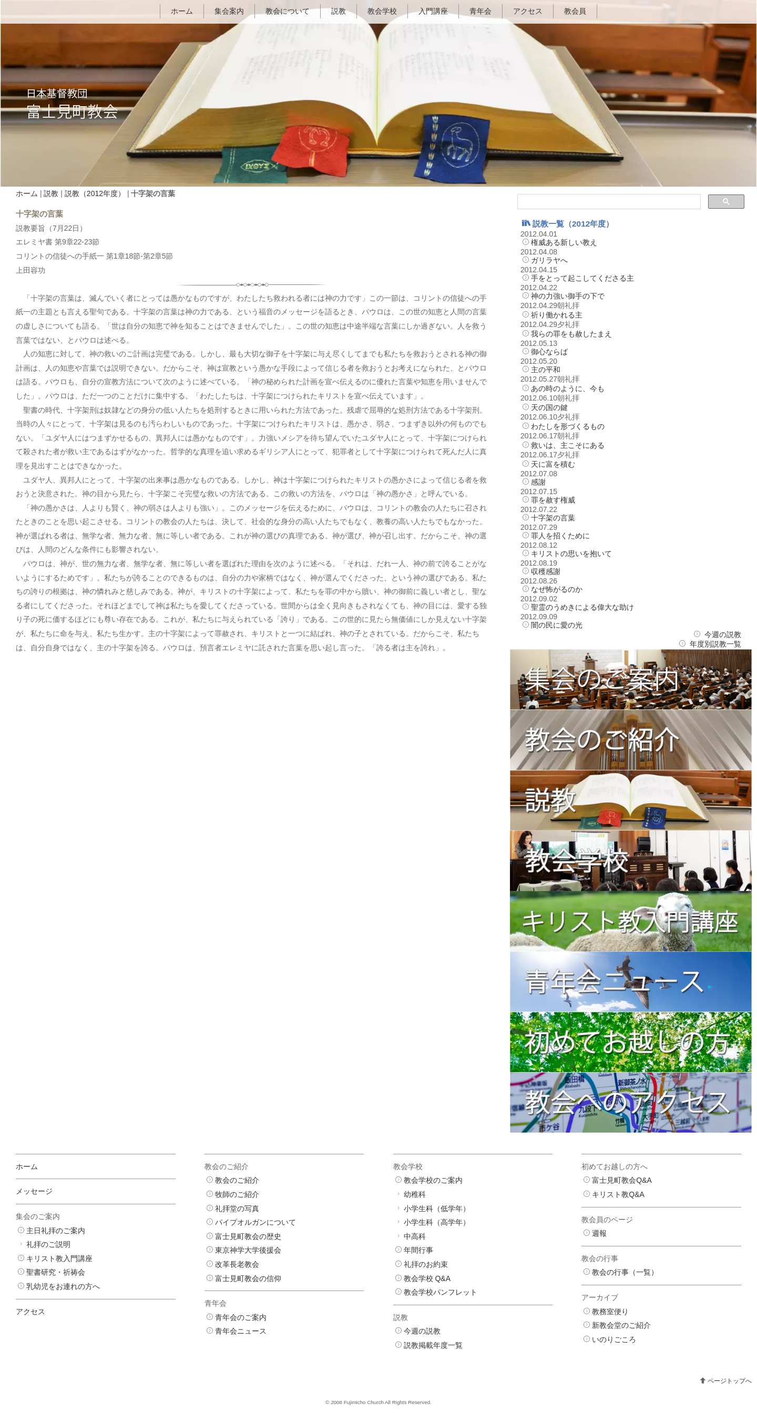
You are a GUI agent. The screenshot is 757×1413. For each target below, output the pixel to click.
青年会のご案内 (241, 1317)
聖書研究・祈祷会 (55, 1272)
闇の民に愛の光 (556, 625)
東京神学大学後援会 (248, 1250)
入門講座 (433, 11)
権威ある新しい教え (564, 242)
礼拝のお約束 (426, 1264)
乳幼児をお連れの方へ (63, 1286)
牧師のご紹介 (237, 1194)
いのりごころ (614, 1339)
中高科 (415, 1236)
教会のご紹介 (237, 1180)
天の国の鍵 (549, 407)
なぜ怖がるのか (556, 589)
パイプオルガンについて (255, 1222)
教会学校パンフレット (440, 1292)
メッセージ (34, 1191)
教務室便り (610, 1311)
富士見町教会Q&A (622, 1180)
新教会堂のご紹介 (621, 1325)
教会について (287, 11)
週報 (599, 1233)
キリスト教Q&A (618, 1194)
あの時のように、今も (568, 388)
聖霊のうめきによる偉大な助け (582, 607)
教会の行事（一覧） (625, 1272)
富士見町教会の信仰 (248, 1278)
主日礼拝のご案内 (55, 1230)
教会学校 (382, 11)
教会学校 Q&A (427, 1278)
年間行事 (418, 1250)
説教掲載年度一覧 (433, 1345)
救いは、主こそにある (568, 445)
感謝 (538, 482)
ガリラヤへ (549, 260)
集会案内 (229, 11)
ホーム (182, 11)
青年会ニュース (241, 1331)
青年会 (480, 11)
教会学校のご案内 (433, 1180)
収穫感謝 (545, 571)
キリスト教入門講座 (59, 1258)
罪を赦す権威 (553, 500)
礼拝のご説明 (48, 1244)
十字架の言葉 (553, 518)
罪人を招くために (560, 535)
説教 (338, 11)
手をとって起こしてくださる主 (582, 278)
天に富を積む (553, 464)
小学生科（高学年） (437, 1222)
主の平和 (545, 369)
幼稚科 (415, 1194)
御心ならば (549, 351)
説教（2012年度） (95, 193)
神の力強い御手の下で (568, 296)
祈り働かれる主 (556, 315)
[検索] (608, 202)
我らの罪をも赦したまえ (571, 334)
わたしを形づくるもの (568, 426)
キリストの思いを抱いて (571, 553)
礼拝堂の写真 (237, 1208)
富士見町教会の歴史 (248, 1236)
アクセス (528, 11)
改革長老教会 (237, 1264)
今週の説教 (722, 634)
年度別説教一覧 (715, 644)
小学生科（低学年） (437, 1208)
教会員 (575, 11)
